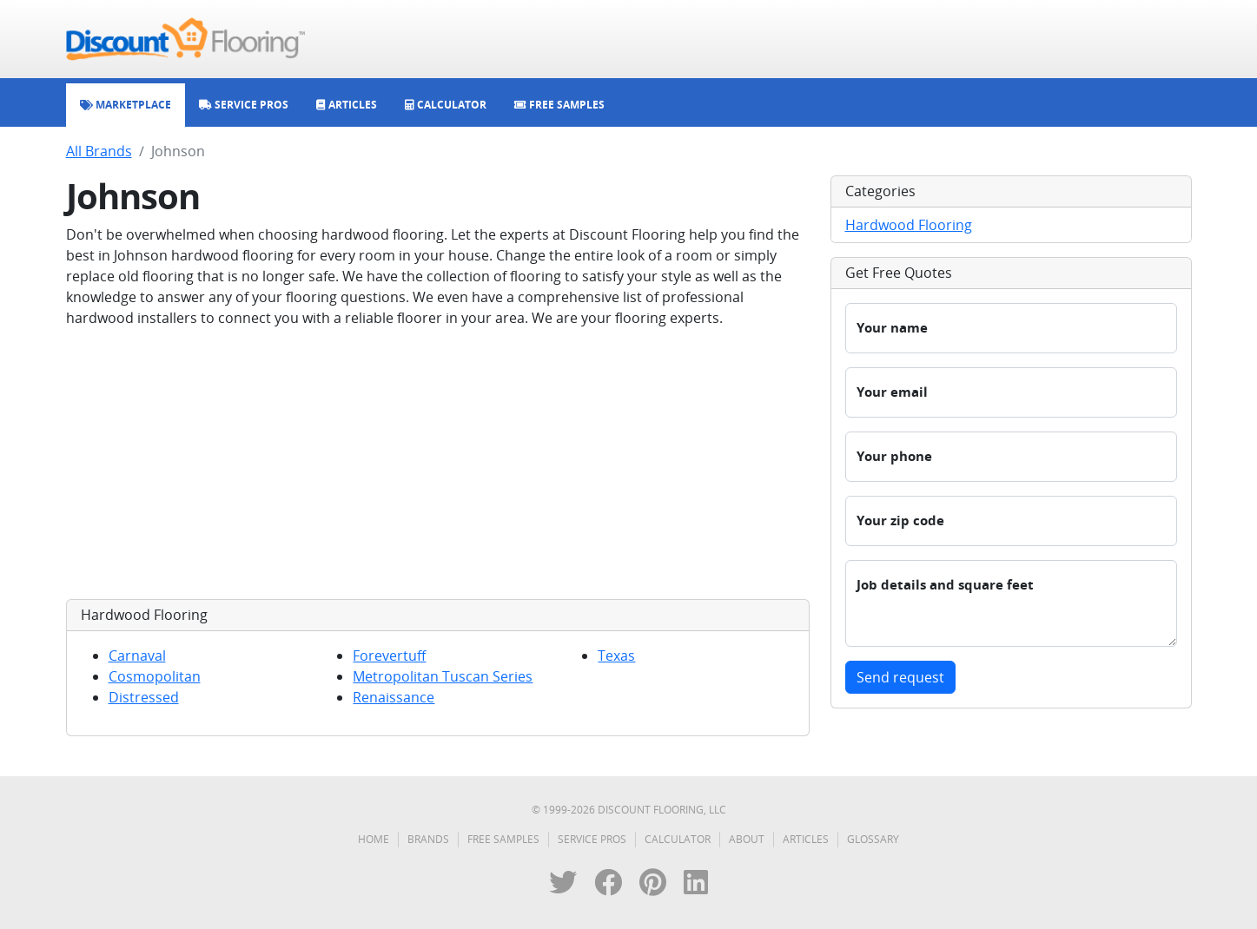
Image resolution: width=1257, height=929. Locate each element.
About (746, 839)
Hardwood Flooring (908, 224)
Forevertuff (389, 655)
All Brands (99, 151)
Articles (806, 839)
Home (373, 839)
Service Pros (592, 839)
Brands (428, 839)
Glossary (873, 839)
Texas (616, 655)
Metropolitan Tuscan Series (443, 676)
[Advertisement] (438, 463)
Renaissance (393, 697)
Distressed (144, 697)
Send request (900, 677)
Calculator (678, 839)
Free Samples (503, 839)
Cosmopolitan (155, 676)
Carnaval (137, 655)
